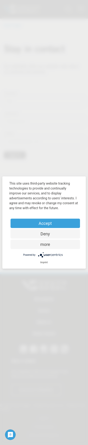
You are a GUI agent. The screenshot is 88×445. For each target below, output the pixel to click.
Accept (45, 223)
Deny (45, 233)
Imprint (44, 262)
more (45, 244)
